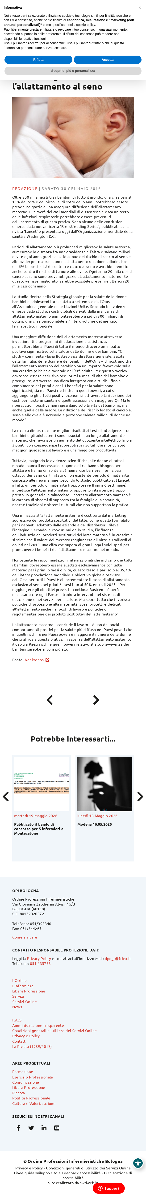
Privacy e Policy (26, 1035)
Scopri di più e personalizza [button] (73, 71)
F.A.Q (17, 1019)
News (17, 1006)
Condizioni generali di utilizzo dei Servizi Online (54, 1030)
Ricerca (18, 1092)
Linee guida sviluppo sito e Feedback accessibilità (57, 1172)
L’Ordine (19, 980)
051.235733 (40, 963)
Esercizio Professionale (32, 1076)
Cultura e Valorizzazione (34, 1103)
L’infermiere (23, 985)
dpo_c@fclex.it (118, 958)
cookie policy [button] (85, 25)
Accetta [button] (108, 59)
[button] (140, 7)
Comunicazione (25, 1082)
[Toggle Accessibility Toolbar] (138, 1163)
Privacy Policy (39, 958)
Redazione (25, 188)
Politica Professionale (31, 1097)
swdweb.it (89, 1182)
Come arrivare (24, 937)
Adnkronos (34, 659)
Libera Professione (28, 990)
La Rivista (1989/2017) (32, 1046)
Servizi (18, 996)
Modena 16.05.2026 (94, 824)
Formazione (22, 1071)
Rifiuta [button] (38, 59)
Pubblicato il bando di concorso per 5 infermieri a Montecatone (38, 829)
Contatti (19, 1041)
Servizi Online (24, 1001)
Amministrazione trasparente (38, 1025)
